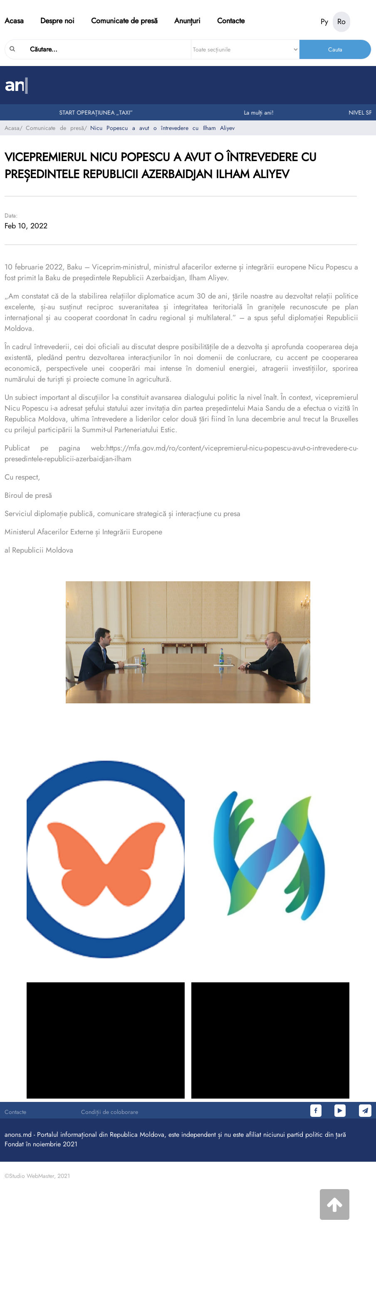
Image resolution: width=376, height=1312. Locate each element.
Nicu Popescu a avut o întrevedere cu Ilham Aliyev (162, 128)
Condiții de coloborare (109, 1112)
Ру (324, 21)
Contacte (231, 20)
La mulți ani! (260, 112)
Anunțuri (187, 20)
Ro (341, 21)
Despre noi (57, 20)
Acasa (14, 20)
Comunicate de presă (124, 20)
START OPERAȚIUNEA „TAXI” (98, 112)
